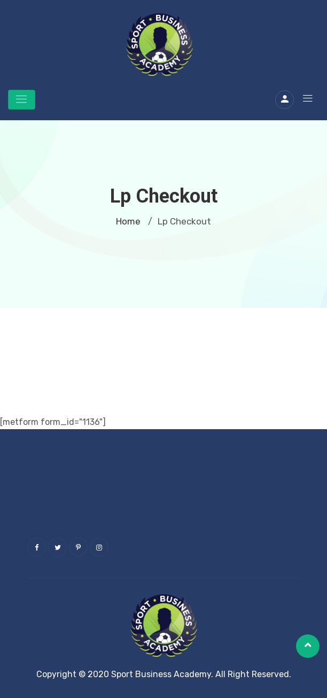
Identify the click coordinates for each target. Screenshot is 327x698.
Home (128, 221)
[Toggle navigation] (21, 100)
